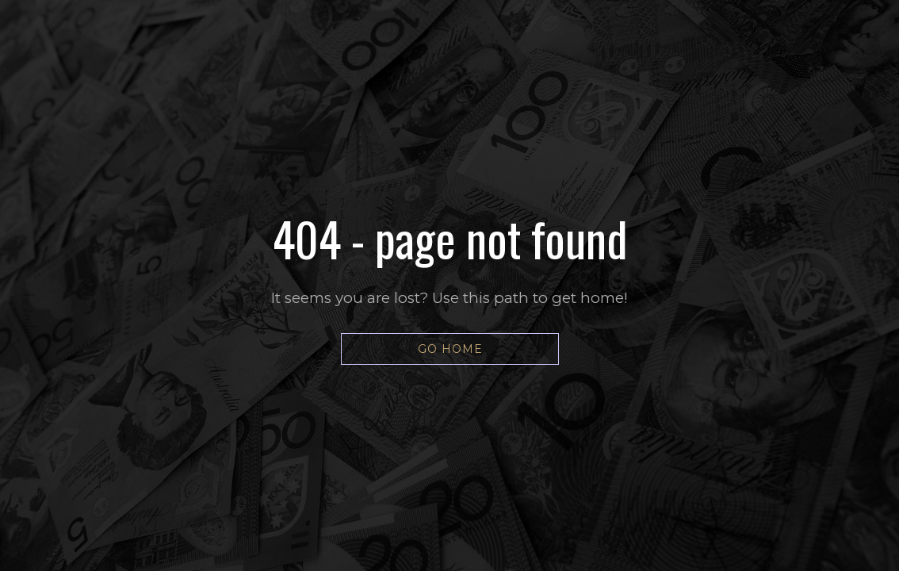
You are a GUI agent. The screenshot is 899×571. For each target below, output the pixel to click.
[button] (450, 349)
